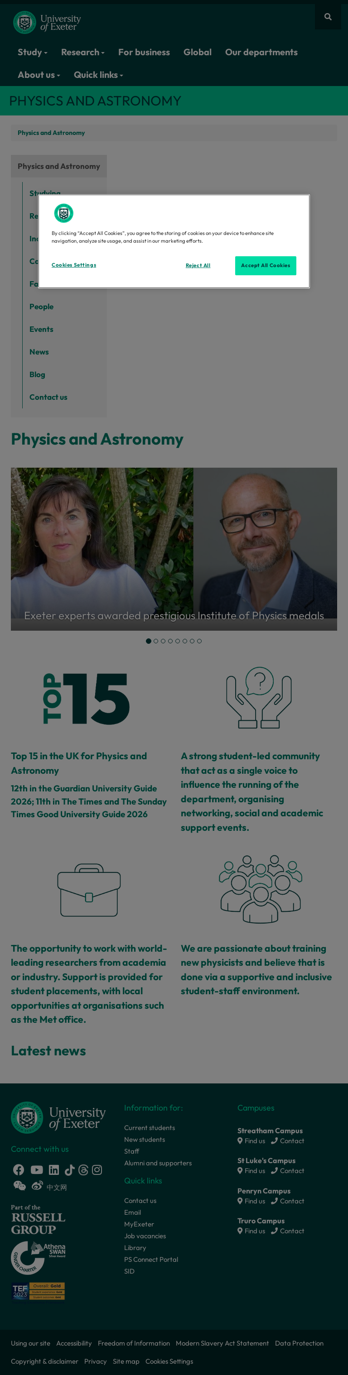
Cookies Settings (74, 265)
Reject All (198, 265)
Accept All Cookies (265, 265)
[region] (174, 241)
